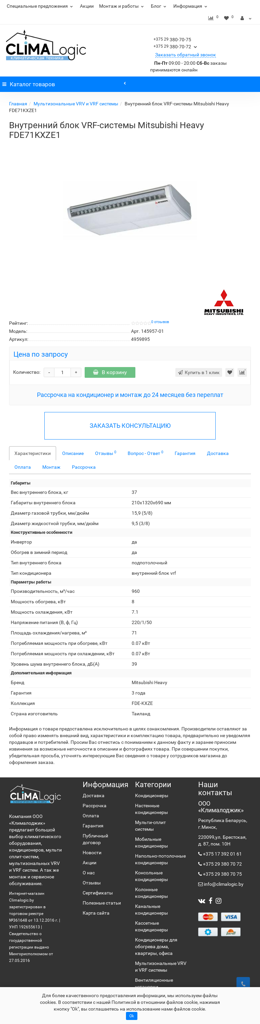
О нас (89, 872)
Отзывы (105, 453)
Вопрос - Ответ (145, 453)
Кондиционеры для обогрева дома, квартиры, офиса (156, 946)
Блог (159, 6)
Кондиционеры (151, 795)
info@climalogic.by (223, 884)
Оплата (22, 467)
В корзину (110, 372)
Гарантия (185, 453)
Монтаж (51, 467)
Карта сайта (96, 913)
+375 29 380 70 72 (222, 864)
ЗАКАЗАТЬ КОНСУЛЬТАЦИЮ (130, 425)
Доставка (218, 453)
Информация (191, 6)
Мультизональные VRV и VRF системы (76, 103)
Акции (87, 6)
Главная (18, 103)
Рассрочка (84, 467)
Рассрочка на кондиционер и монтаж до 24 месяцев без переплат (130, 394)
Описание (73, 453)
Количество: (26, 372)
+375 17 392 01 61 (222, 854)
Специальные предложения (41, 6)
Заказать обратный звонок (185, 54)
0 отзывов (160, 322)
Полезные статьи (102, 903)
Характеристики (32, 453)
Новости (92, 852)
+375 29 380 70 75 (222, 874)
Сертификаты (98, 892)
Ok (131, 1016)
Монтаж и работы (122, 6)
